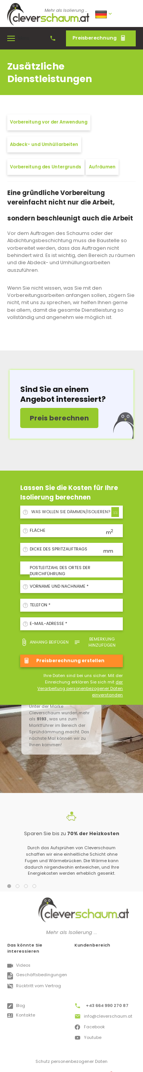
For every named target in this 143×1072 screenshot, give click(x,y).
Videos (19, 966)
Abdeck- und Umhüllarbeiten (44, 144)
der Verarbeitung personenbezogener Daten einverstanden (80, 688)
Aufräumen (102, 167)
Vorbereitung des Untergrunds (45, 167)
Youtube (87, 1038)
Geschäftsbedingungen (37, 976)
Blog (16, 1006)
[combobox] (74, 512)
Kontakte (21, 1015)
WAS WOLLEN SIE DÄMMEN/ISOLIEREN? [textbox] (70, 512)
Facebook (89, 1028)
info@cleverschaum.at (103, 1017)
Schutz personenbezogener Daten (71, 1061)
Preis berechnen (59, 418)
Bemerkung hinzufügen (95, 642)
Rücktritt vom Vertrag (34, 986)
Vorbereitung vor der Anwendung (48, 122)
